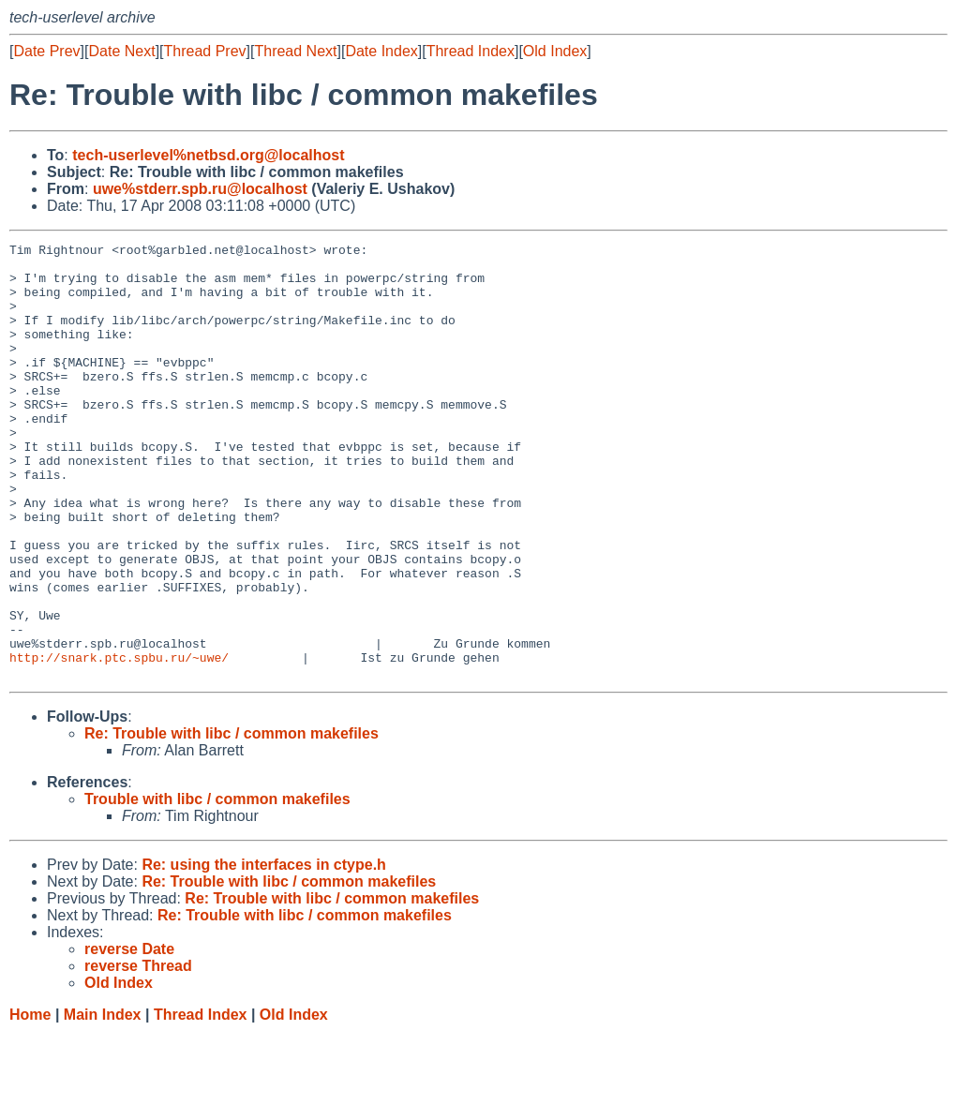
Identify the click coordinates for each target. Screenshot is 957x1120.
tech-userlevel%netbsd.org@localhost (208, 155)
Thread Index (470, 51)
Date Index (381, 51)
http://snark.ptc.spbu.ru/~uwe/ (119, 741)
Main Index (103, 1102)
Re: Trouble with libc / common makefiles (231, 821)
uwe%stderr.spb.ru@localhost (200, 189)
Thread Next (295, 51)
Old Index (555, 51)
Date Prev (46, 51)
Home (30, 1102)
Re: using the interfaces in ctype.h (264, 952)
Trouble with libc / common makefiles (217, 886)
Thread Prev (205, 51)
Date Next (121, 51)
